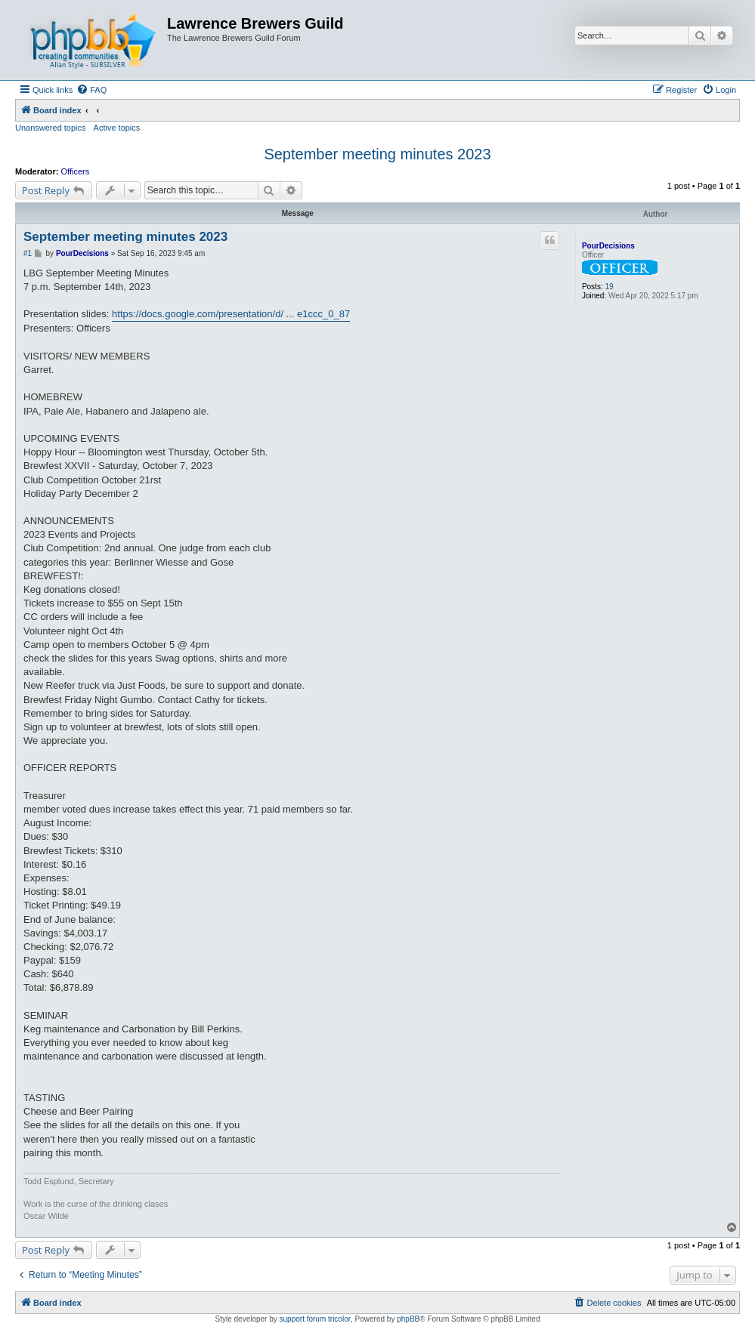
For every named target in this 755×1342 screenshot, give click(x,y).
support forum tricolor (315, 1319)
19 (609, 286)
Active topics (117, 127)
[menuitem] (91, 90)
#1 (27, 253)
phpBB (408, 1319)
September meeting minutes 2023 (377, 154)
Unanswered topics (50, 127)
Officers (75, 171)
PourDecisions (608, 246)
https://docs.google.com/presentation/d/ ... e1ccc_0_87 (231, 313)
